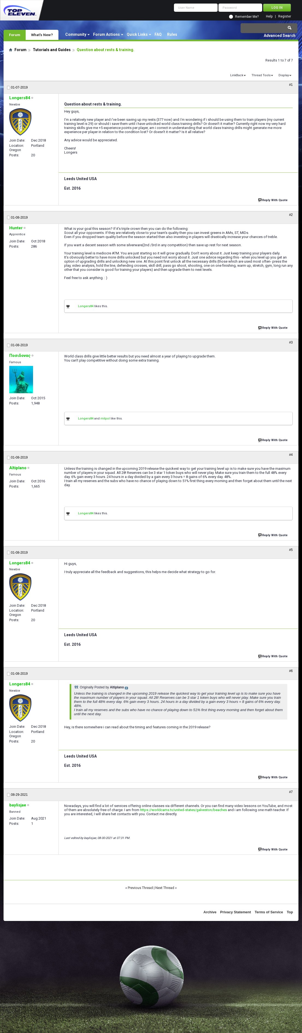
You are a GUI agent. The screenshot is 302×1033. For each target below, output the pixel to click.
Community (75, 34)
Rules (172, 34)
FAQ (158, 34)
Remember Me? (247, 17)
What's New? (42, 35)
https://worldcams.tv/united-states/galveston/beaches (183, 810)
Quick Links (137, 34)
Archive (210, 912)
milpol (105, 418)
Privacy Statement (235, 912)
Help (269, 16)
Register (284, 16)
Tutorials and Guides (52, 50)
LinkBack (236, 75)
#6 (291, 671)
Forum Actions (106, 34)
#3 (291, 342)
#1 (291, 85)
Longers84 (85, 306)
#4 (291, 455)
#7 (291, 792)
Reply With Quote (273, 199)
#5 (291, 550)
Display (284, 75)
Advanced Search (279, 35)
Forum (14, 35)
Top (290, 912)
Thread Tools (261, 75)
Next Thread (164, 888)
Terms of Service (269, 912)
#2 (291, 215)
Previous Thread (140, 888)
